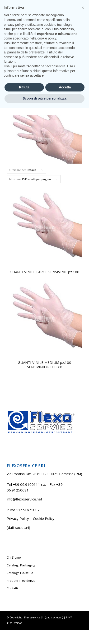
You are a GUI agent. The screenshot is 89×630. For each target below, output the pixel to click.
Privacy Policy (18, 518)
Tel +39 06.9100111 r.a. (30, 3)
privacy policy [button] (14, 546)
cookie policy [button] (46, 560)
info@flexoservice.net (24, 499)
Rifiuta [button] (24, 609)
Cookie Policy (43, 518)
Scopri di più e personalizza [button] (44, 620)
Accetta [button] (65, 609)
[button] (83, 529)
